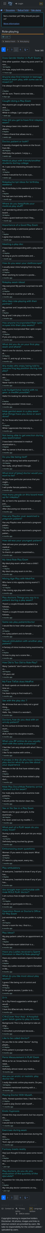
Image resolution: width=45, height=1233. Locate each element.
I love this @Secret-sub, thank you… (18, 1009)
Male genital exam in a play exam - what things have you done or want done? (21, 414)
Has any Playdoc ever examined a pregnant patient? (20, 517)
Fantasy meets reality (14, 1149)
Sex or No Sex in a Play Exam (18, 808)
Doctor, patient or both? (15, 141)
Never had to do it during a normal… (18, 382)
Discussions (10, 10)
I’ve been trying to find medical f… (17, 693)
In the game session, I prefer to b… (18, 990)
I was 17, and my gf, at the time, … (17, 358)
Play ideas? (8, 933)
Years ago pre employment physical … (19, 1142)
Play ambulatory (11, 868)
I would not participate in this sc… (17, 904)
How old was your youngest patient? (22, 540)
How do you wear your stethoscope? (22, 263)
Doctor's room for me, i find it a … (17, 925)
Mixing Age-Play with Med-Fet (18, 578)
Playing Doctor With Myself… (17, 1095)
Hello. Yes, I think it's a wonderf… (17, 712)
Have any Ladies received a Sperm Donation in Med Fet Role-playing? (21, 953)
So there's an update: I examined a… (18, 552)
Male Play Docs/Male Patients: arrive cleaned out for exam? (22, 788)
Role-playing (36, 10)
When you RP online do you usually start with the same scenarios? (21, 742)
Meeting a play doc (12, 244)
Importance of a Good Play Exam (20, 225)
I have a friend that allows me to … (17, 134)
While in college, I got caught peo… (18, 112)
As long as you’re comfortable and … (18, 256)
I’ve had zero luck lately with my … (17, 196)
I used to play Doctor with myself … (18, 1103)
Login (19, 3)
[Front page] (1, 10)
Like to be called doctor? (15, 1038)
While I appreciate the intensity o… (17, 428)
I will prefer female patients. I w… (17, 487)
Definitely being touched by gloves (17, 841)
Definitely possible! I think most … (17, 404)
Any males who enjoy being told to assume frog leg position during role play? (22, 368)
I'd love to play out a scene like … (17, 655)
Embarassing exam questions (18, 849)
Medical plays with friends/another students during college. (21, 161)
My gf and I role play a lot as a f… (17, 315)
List (5, 36)
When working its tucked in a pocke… (19, 275)
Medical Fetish (23, 10)
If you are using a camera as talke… (18, 337)
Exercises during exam (14, 1130)
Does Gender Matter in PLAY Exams (21, 58)
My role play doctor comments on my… (19, 1187)
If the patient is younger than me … (18, 1050)
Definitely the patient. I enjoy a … (17, 153)
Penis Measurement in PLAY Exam (20, 1057)
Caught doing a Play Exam (16, 101)
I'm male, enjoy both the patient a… (18, 69)
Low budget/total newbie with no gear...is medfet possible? (20, 391)
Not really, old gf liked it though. (16, 465)
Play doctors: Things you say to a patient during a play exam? (20, 598)
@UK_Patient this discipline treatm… (18, 733)
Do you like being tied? (14, 457)
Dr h (4, 998)
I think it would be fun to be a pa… (17, 174)
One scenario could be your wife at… (18, 294)
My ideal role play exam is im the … (18, 571)
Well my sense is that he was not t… (18, 449)
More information (11, 23)
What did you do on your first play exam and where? (20, 345)
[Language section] (41, 3)
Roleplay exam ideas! (13, 282)
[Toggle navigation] (4, 3)
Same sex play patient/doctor (18, 622)
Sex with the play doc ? (14, 700)
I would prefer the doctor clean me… (18, 801)
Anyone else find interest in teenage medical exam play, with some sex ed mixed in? (22, 79)
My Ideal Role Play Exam (15, 559)
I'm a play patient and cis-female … (17, 633)
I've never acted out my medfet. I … (18, 820)
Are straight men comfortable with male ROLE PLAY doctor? (21, 891)
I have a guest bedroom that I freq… (18, 217)
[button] (25, 49)
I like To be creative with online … (17, 752)
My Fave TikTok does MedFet (17, 681)
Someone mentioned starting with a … (19, 1087)
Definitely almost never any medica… (18, 1069)
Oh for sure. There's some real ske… (18, 93)
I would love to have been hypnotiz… (18, 1122)
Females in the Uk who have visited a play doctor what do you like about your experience (22, 762)
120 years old (8, 674)
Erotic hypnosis (10, 1111)
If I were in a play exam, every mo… (18, 860)
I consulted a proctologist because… (18, 1031)
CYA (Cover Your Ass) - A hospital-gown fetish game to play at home (20, 1017)
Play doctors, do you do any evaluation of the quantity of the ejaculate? (20, 1173)
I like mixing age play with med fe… (18, 590)
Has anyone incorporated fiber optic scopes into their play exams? (22, 324)
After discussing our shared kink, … (18, 508)
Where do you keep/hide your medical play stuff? (18, 204)
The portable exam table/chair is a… (18, 944)
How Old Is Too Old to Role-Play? (19, 662)
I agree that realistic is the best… (16, 237)
